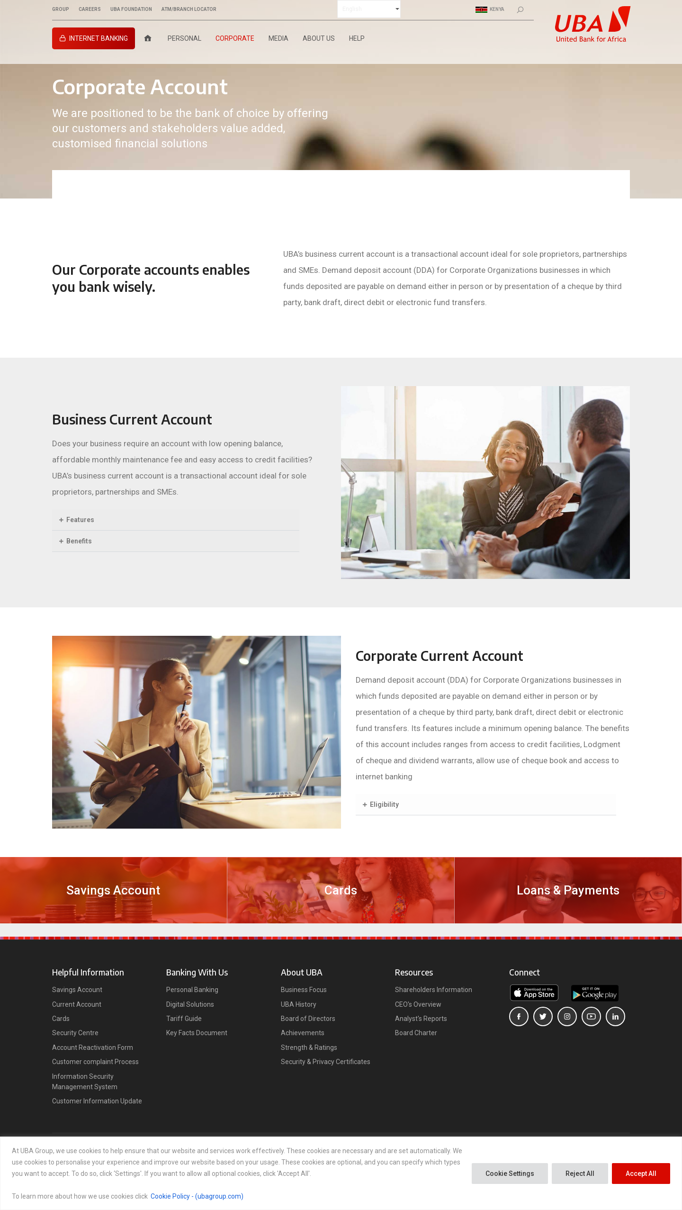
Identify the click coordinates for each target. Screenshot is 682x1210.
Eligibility (384, 804)
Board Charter (416, 1033)
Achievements (302, 1033)
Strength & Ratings (309, 1047)
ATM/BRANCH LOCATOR (189, 9)
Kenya (490, 9)
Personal (184, 38)
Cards (340, 890)
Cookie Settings (509, 1173)
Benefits (79, 541)
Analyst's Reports (421, 1018)
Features (80, 520)
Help (357, 38)
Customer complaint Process (95, 1062)
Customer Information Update (97, 1101)
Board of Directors (308, 1018)
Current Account (76, 1004)
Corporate (234, 38)
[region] (341, 1173)
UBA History (298, 1004)
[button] (175, 520)
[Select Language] (369, 9)
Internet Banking (98, 38)
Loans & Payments (568, 890)
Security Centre (75, 1033)
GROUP (60, 9)
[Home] (148, 38)
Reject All (579, 1173)
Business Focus (304, 989)
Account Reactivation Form (92, 1047)
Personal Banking (192, 989)
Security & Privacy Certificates (325, 1062)
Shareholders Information (433, 989)
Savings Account (113, 890)
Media (278, 38)
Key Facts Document (196, 1033)
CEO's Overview (418, 1004)
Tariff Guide (184, 1018)
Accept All (641, 1173)
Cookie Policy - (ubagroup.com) (197, 1196)
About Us (319, 38)
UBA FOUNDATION (131, 9)
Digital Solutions (190, 1004)
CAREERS (90, 9)
